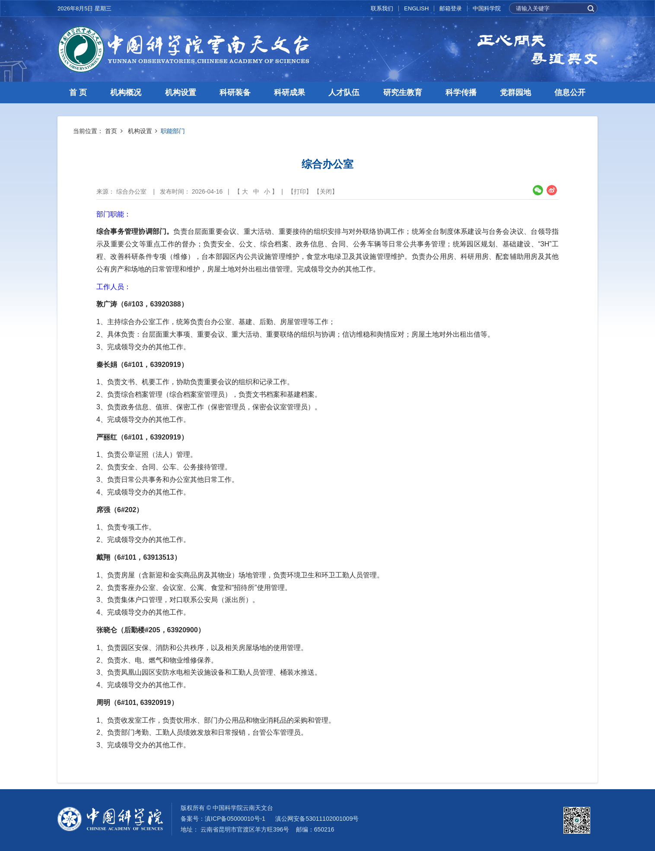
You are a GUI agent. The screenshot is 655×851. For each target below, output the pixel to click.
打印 (300, 191)
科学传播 (461, 92)
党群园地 (515, 92)
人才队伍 (343, 92)
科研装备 (235, 92)
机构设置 (180, 92)
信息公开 (569, 92)
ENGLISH (416, 8)
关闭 (326, 191)
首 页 (78, 92)
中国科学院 (487, 8)
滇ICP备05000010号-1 (235, 818)
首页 (111, 130)
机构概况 (125, 92)
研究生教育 (402, 92)
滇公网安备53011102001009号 (317, 818)
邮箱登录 (450, 8)
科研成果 (289, 92)
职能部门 (173, 130)
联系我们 (382, 8)
